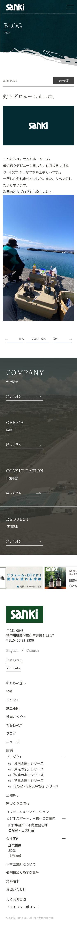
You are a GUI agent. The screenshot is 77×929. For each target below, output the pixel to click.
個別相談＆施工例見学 (22, 872)
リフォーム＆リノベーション (27, 812)
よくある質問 (16, 899)
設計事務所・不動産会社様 (28, 825)
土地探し (12, 795)
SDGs (12, 850)
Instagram (14, 659)
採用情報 (14, 856)
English (12, 650)
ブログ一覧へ (38, 338)
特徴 (9, 691)
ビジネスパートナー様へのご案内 (30, 818)
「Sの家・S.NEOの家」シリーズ (33, 786)
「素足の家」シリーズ (26, 769)
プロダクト (14, 757)
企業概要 (14, 845)
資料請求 (12, 881)
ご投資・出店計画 (21, 830)
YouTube (13, 667)
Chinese (32, 650)
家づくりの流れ (17, 803)
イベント (12, 700)
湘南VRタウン (16, 717)
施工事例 (12, 708)
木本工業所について (21, 864)
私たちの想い (16, 683)
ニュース (12, 742)
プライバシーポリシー (22, 906)
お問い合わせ (16, 889)
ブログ (11, 733)
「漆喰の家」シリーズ (26, 775)
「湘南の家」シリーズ (26, 763)
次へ (55, 338)
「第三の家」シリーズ (26, 780)
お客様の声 (14, 725)
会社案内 (12, 838)
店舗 (9, 750)
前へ (21, 338)
